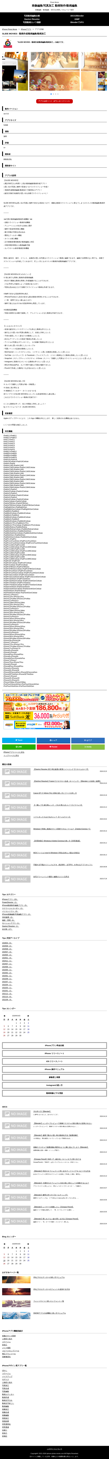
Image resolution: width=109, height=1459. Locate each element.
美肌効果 (5, 1421)
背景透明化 (6, 1424)
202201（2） (7, 990)
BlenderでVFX (77, 22)
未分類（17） (7, 929)
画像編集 (5, 1415)
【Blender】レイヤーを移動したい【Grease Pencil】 (53, 1207)
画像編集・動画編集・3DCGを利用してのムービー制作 (54, 10)
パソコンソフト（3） (10, 911)
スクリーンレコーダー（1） (13, 908)
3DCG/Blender (77, 16)
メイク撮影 (6, 1347)
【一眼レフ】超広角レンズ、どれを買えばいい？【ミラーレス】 (58, 805)
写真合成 (5, 1388)
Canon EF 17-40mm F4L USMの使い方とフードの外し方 (55, 793)
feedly (88, 747)
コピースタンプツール (10, 1350)
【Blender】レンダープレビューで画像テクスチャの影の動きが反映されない (62, 1123)
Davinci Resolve (31, 19)
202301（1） (7, 976)
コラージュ (6, 1342)
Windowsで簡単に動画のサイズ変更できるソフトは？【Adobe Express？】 (62, 829)
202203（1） (7, 987)
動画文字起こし (8, 1403)
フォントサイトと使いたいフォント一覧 (48, 1301)
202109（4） (7, 999)
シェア (53, 740)
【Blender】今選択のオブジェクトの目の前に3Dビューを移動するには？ (61, 1183)
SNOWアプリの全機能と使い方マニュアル (49, 1313)
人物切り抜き (7, 1339)
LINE (19, 747)
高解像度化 (6, 1356)
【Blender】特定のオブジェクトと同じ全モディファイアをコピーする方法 (61, 1171)
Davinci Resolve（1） (10, 926)
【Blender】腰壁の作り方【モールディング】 (50, 1195)
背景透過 (5, 1427)
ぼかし (4, 1370)
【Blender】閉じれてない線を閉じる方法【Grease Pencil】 (56, 1219)
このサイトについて (54, 1449)
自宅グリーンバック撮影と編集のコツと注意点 (51, 876)
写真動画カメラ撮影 (32, 22)
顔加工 (4, 1345)
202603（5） (7, 943)
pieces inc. (8, 159)
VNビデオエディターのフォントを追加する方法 (51, 1289)
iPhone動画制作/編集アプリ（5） (15, 905)
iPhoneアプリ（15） (10, 899)
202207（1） (7, 981)
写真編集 (5, 1391)
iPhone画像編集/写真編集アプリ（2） (16, 914)
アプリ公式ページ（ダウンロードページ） (54, 101)
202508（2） (7, 949)
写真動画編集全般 (32, 16)
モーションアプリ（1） (11, 923)
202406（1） (7, 967)
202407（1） (7, 964)
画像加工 (5, 1409)
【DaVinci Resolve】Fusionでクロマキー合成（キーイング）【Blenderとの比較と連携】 (67, 781)
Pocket (53, 747)
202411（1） (7, 961)
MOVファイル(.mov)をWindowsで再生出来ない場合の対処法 (56, 852)
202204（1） (7, 984)
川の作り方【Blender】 (42, 1111)
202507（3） (7, 952)
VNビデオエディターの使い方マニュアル (49, 1277)
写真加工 (5, 1385)
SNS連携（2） (7, 917)
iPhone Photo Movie (9, 29)
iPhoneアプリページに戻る (14, 752)
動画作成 (5, 1397)
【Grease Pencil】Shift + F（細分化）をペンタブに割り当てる (57, 1159)
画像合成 (5, 1412)
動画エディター (8, 1394)
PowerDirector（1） (9, 902)
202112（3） (7, 993)
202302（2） (7, 973)
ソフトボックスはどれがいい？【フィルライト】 (52, 817)
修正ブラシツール (9, 1353)
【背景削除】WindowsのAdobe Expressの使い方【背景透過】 (57, 841)
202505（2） (7, 955)
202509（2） (7, 946)
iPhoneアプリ (26, 29)
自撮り (4, 1430)
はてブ (89, 740)
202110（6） (7, 996)
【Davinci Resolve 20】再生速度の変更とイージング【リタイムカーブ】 (61, 769)
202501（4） (7, 958)
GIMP (77, 19)
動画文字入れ (7, 1400)
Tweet (18, 740)
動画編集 (5, 1406)
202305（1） (7, 970)
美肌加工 (5, 1418)
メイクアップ (7, 1376)
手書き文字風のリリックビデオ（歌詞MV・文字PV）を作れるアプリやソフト (63, 864)
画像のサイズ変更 (9, 1336)
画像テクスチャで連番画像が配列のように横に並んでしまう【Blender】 (61, 1147)
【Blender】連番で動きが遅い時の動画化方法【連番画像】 (55, 1135)
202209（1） (7, 978)
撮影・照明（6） (8, 920)
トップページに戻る (11, 755)
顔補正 (4, 1436)
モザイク (5, 1379)
